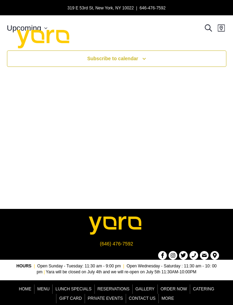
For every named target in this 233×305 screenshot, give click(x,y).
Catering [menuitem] (203, 289)
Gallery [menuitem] (145, 289)
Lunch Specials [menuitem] (73, 289)
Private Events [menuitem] (105, 298)
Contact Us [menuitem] (142, 298)
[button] (162, 255)
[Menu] (160, 38)
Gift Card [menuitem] (70, 298)
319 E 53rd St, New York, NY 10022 (101, 8)
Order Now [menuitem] (174, 289)
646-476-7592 (153, 8)
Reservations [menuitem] (114, 289)
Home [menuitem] (25, 289)
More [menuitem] (168, 298)
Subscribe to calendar (112, 58)
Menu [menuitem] (43, 289)
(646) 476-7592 (116, 244)
